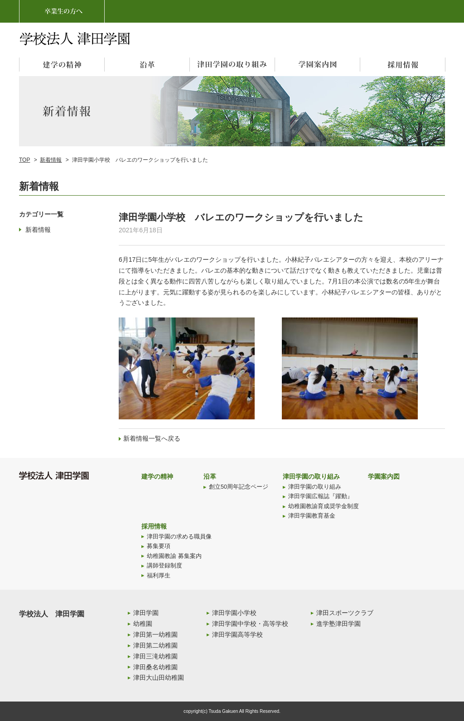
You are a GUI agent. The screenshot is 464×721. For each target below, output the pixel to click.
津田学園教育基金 (311, 516)
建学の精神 (157, 476)
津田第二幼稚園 (155, 645)
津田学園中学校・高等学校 (250, 623)
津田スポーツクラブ (344, 612)
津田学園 (146, 612)
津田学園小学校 (234, 612)
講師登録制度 (164, 565)
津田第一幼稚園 (155, 634)
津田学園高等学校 (237, 634)
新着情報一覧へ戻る (151, 438)
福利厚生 (158, 575)
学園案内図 (384, 476)
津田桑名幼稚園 (155, 667)
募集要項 (158, 546)
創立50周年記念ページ (238, 487)
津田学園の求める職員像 (179, 537)
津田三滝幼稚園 (155, 656)
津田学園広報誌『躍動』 (320, 496)
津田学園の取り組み (311, 476)
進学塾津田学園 (338, 623)
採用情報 (154, 526)
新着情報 (51, 160)
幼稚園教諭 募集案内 (174, 556)
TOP (24, 160)
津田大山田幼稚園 (158, 677)
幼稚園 (142, 623)
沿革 (209, 476)
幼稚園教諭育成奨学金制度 (323, 506)
